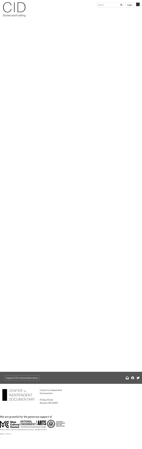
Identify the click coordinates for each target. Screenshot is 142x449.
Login (129, 5)
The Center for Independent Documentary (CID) (14, 9)
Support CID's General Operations (22, 378)
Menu (138, 4)
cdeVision (8, 434)
